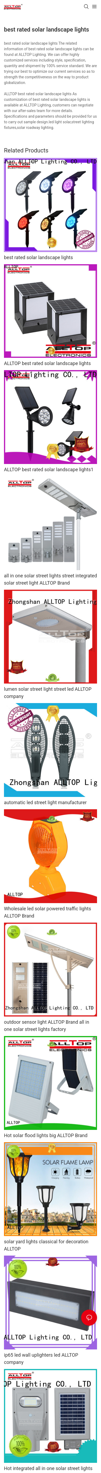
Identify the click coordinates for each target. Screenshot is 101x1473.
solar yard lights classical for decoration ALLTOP (46, 1245)
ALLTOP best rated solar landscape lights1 (49, 469)
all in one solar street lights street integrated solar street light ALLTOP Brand (50, 579)
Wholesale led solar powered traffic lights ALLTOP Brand (47, 912)
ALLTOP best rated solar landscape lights (47, 363)
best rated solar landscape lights (38, 257)
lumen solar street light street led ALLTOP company (47, 692)
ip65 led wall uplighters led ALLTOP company (41, 1358)
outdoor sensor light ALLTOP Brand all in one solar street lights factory (46, 1025)
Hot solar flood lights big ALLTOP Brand (45, 1135)
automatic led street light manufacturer (45, 802)
